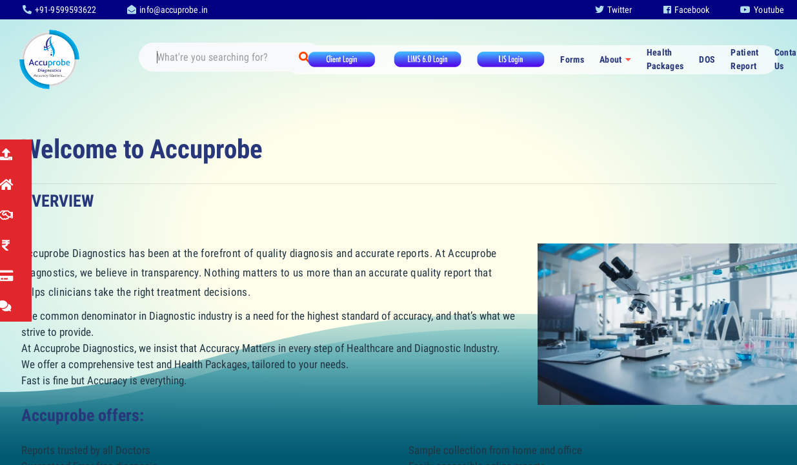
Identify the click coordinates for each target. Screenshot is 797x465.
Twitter (613, 10)
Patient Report (744, 59)
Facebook (686, 10)
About (611, 59)
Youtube (762, 10)
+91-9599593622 (59, 10)
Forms (572, 59)
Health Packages (665, 59)
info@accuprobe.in (167, 10)
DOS (707, 59)
